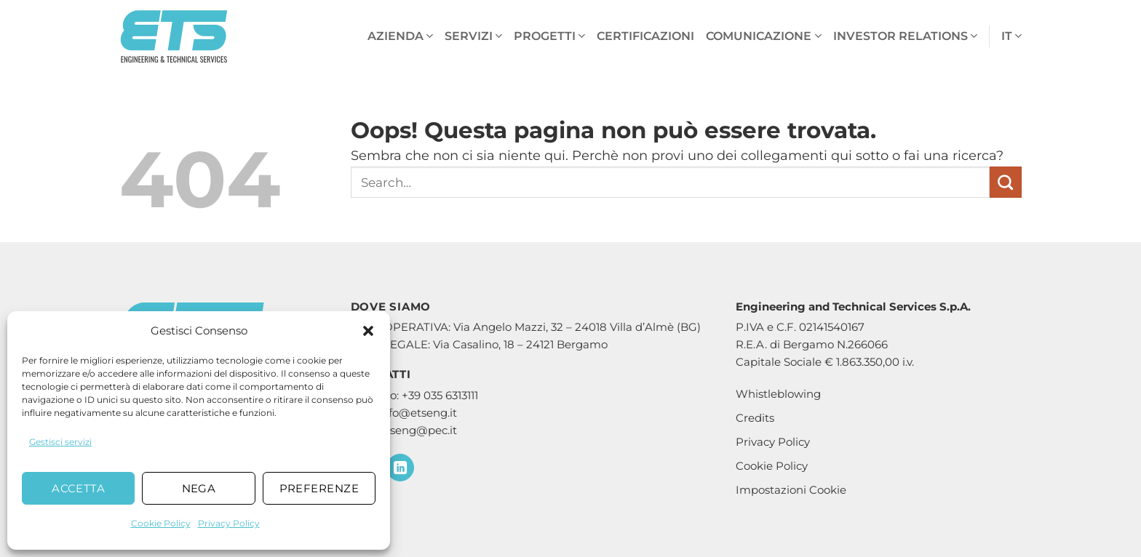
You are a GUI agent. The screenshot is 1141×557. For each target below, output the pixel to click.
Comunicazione (763, 36)
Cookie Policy (161, 523)
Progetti (549, 36)
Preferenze (319, 488)
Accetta (78, 488)
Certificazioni (645, 36)
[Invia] (1006, 183)
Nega (199, 488)
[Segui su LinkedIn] (400, 467)
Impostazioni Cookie (791, 490)
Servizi (473, 36)
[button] (368, 331)
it (1011, 36)
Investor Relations (905, 36)
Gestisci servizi (60, 441)
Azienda (400, 36)
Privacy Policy (229, 523)
